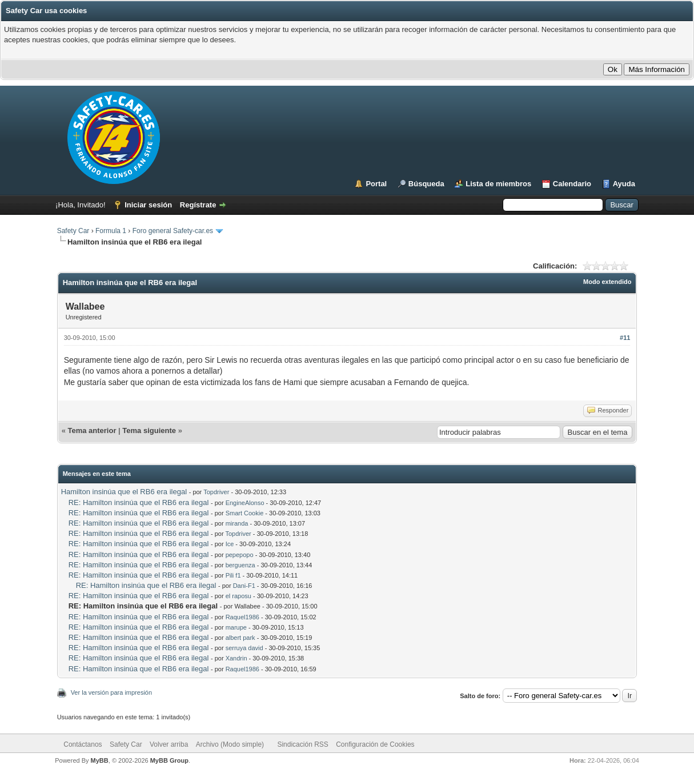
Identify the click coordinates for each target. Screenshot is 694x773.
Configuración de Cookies (375, 744)
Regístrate (198, 205)
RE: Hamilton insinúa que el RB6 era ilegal (139, 502)
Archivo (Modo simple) (230, 744)
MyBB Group (169, 760)
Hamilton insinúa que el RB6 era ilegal (124, 491)
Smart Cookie (245, 513)
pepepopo (240, 554)
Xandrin (236, 658)
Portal (376, 183)
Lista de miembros (498, 183)
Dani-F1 (244, 585)
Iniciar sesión (148, 205)
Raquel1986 (242, 617)
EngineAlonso (245, 502)
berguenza (240, 565)
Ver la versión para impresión (111, 692)
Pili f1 (233, 575)
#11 (625, 337)
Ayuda (624, 183)
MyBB (100, 760)
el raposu (238, 595)
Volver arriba (169, 744)
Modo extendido (607, 281)
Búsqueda (426, 183)
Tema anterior (91, 430)
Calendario (572, 183)
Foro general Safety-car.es (173, 231)
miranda (237, 523)
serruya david (244, 647)
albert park (240, 637)
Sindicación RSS (302, 744)
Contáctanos (82, 744)
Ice (230, 543)
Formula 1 (110, 231)
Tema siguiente (149, 430)
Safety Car (73, 231)
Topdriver (216, 491)
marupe (236, 627)
